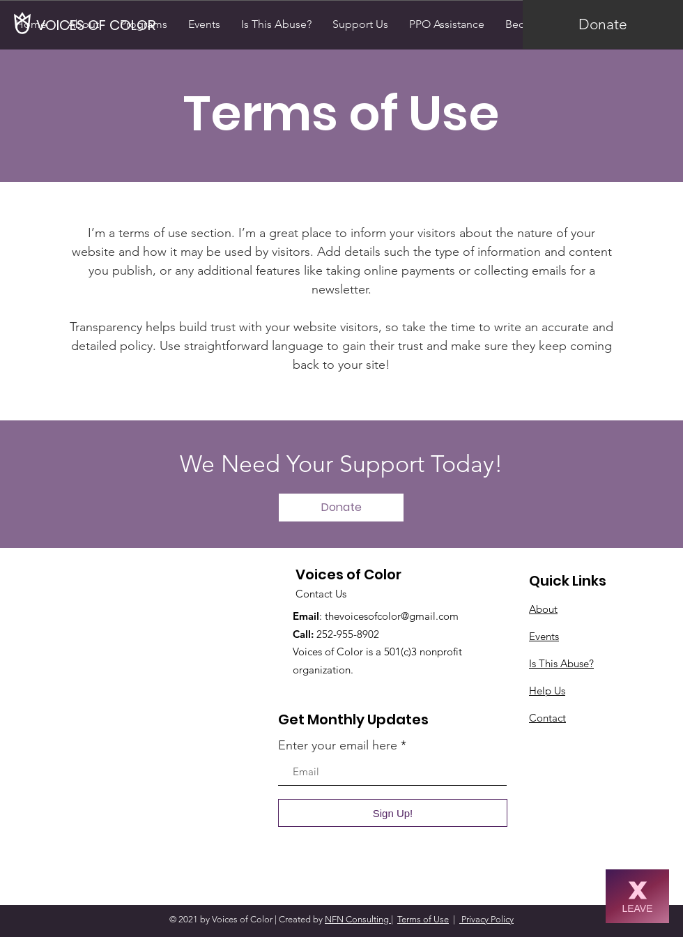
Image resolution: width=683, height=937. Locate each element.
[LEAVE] (637, 896)
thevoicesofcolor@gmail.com (392, 616)
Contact (547, 717)
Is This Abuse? (561, 663)
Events (544, 636)
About (543, 609)
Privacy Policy (486, 919)
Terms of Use (423, 919)
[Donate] (603, 24)
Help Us (547, 690)
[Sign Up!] (392, 813)
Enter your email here (337, 745)
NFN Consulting (358, 919)
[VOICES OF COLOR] (97, 25)
